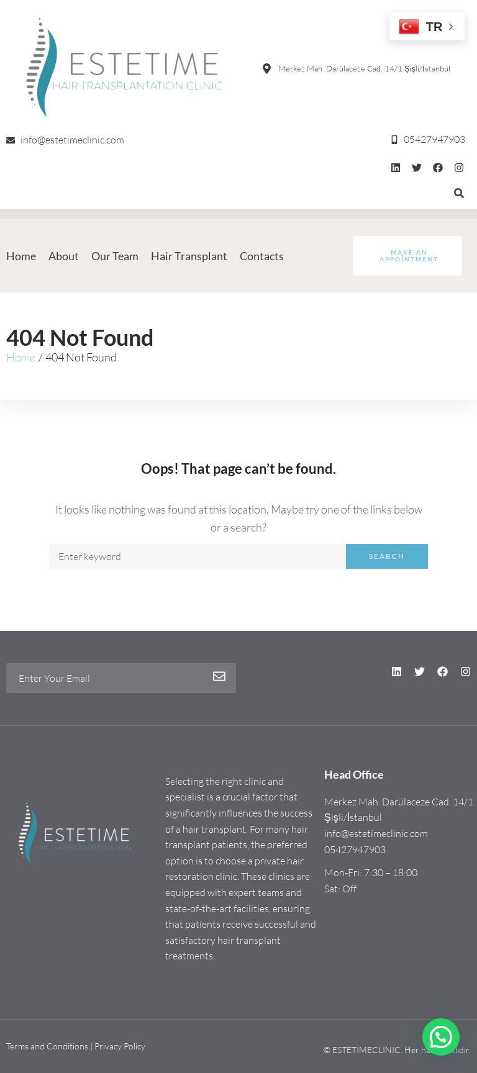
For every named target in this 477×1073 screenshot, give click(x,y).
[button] (441, 1037)
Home (20, 357)
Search (387, 556)
